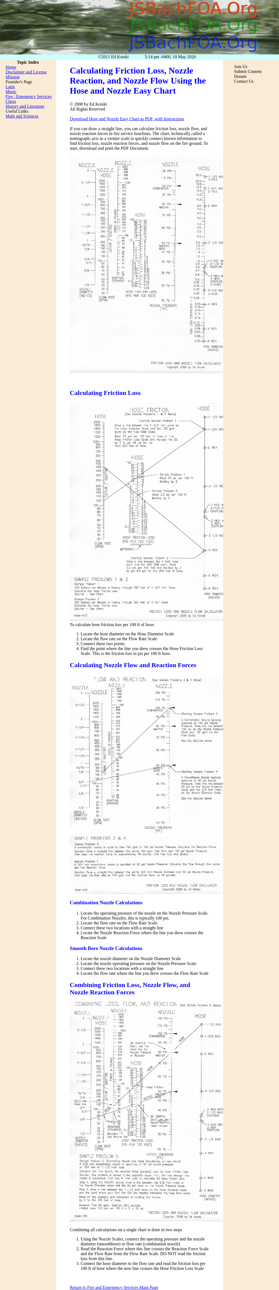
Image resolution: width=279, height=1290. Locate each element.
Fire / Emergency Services (28, 96)
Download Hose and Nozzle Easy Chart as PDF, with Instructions (127, 119)
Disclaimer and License (26, 72)
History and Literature (24, 106)
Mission (12, 77)
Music (10, 91)
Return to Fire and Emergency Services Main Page (114, 1287)
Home (10, 67)
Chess (10, 101)
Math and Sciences (21, 116)
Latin (10, 86)
